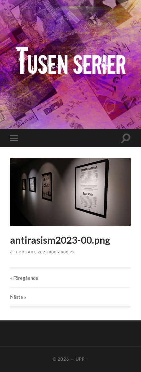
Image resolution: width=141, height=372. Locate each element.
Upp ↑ (82, 359)
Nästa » (18, 297)
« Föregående (24, 278)
